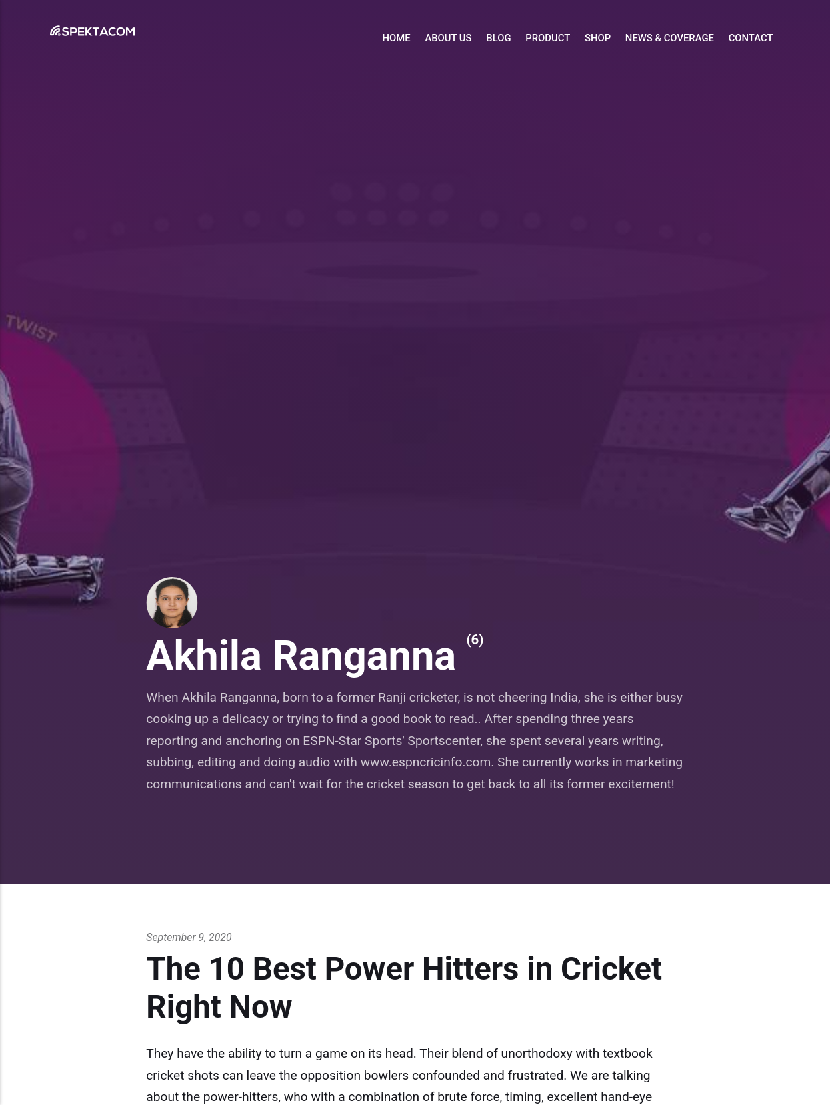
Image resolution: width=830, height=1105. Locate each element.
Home (397, 38)
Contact (751, 38)
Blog (498, 38)
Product (547, 38)
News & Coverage (669, 38)
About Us (448, 38)
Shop (598, 38)
